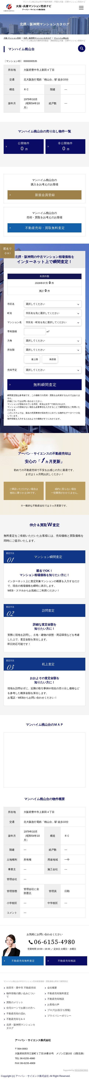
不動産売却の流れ (16, 1013)
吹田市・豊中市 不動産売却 (21, 987)
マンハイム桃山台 (61, 38)
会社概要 (52, 987)
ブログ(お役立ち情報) (58, 1010)
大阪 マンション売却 (12, 38)
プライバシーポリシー (59, 1015)
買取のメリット (14, 1002)
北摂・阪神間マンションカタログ (37, 38)
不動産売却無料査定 (58, 993)
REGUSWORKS (81, 1070)
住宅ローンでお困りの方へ (20, 1007)
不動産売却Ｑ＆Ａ (15, 1019)
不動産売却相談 (55, 998)
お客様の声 (53, 1004)
